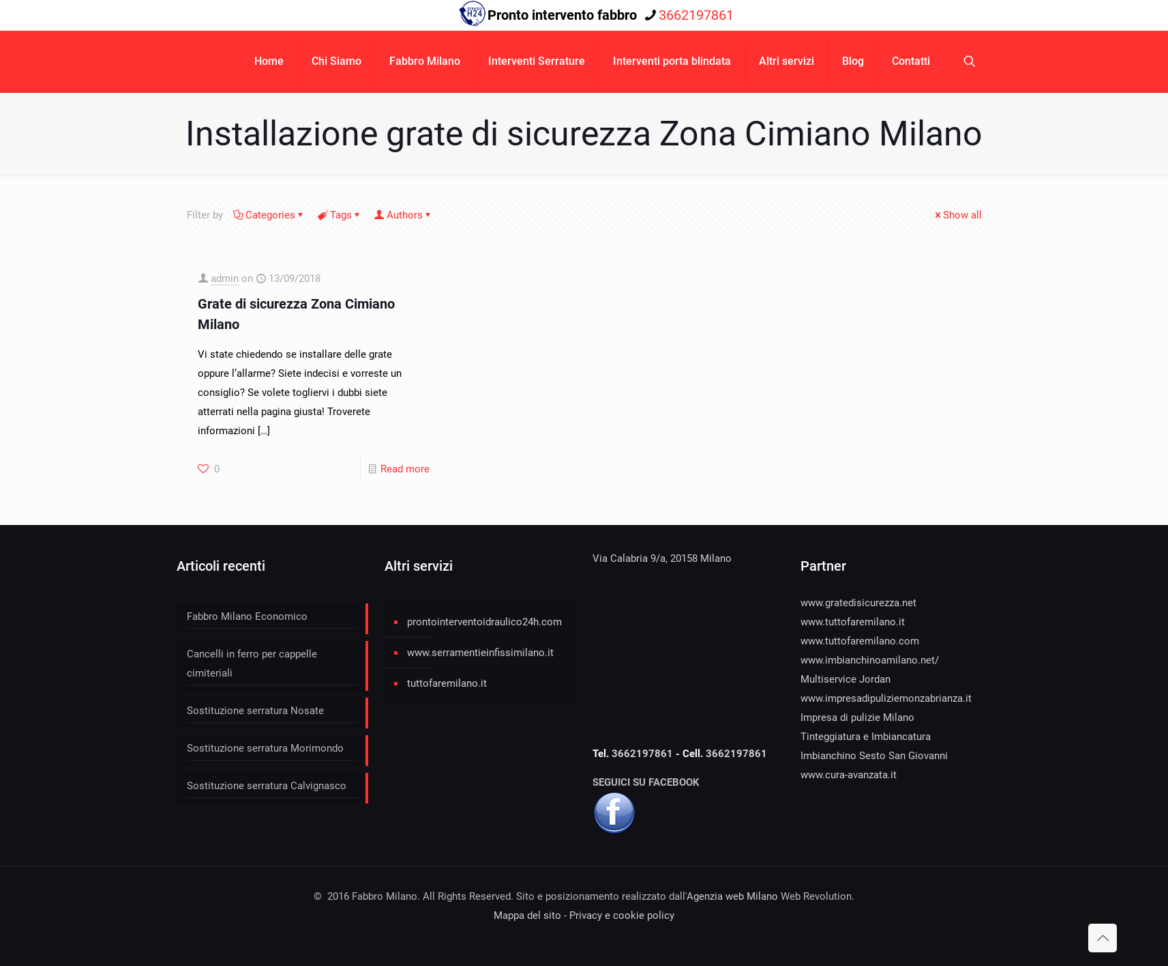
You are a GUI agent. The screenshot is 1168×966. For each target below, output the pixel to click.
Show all (957, 215)
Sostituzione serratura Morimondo (265, 748)
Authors (403, 215)
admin (225, 278)
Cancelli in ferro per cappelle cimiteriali (252, 663)
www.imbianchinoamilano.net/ (869, 660)
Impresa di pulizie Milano (857, 717)
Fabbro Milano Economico (247, 616)
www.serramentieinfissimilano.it (480, 653)
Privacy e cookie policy (621, 915)
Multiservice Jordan (845, 679)
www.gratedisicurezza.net (858, 603)
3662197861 (644, 754)
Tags (340, 215)
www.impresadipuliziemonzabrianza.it (886, 698)
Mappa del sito (527, 915)
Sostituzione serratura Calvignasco (266, 786)
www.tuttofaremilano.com (859, 641)
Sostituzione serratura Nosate (255, 711)
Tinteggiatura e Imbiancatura (865, 736)
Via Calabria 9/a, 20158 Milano (662, 558)
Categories (269, 215)
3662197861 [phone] (696, 15)
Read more (405, 469)
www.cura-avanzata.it (848, 775)
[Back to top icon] (1102, 938)
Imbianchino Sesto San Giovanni (874, 756)
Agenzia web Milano (732, 896)
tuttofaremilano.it (447, 683)
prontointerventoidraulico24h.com (484, 622)
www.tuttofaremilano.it (852, 622)
